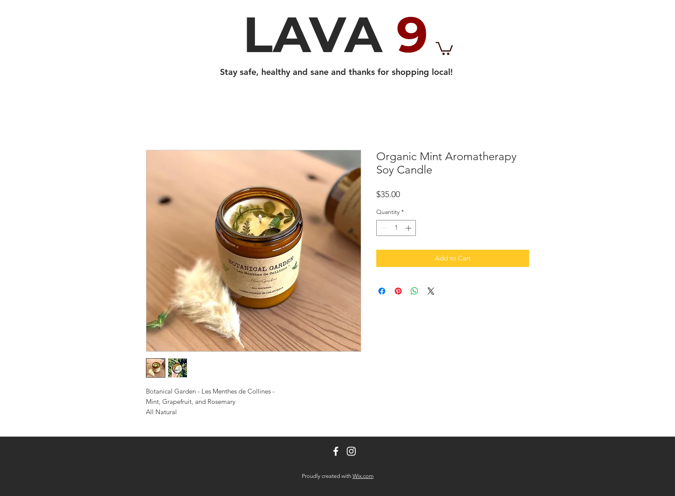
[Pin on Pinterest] (398, 291)
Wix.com (363, 476)
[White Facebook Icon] (336, 451)
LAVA (335, 34)
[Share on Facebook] (382, 291)
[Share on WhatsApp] (414, 291)
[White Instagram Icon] (351, 451)
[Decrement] (383, 228)
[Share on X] (431, 291)
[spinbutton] (396, 228)
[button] (444, 47)
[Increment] (409, 228)
